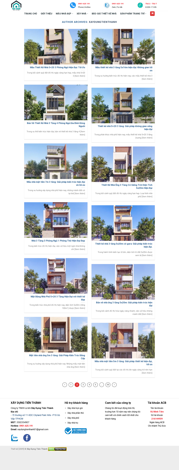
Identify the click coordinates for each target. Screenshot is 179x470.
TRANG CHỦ (30, 13)
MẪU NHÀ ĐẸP (64, 13)
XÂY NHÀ (82, 13)
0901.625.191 (26, 425)
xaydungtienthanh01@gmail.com (32, 429)
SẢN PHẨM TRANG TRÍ (133, 13)
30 (108, 384)
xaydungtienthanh (103, 21)
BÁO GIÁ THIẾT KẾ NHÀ (104, 13)
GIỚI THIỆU (46, 13)
